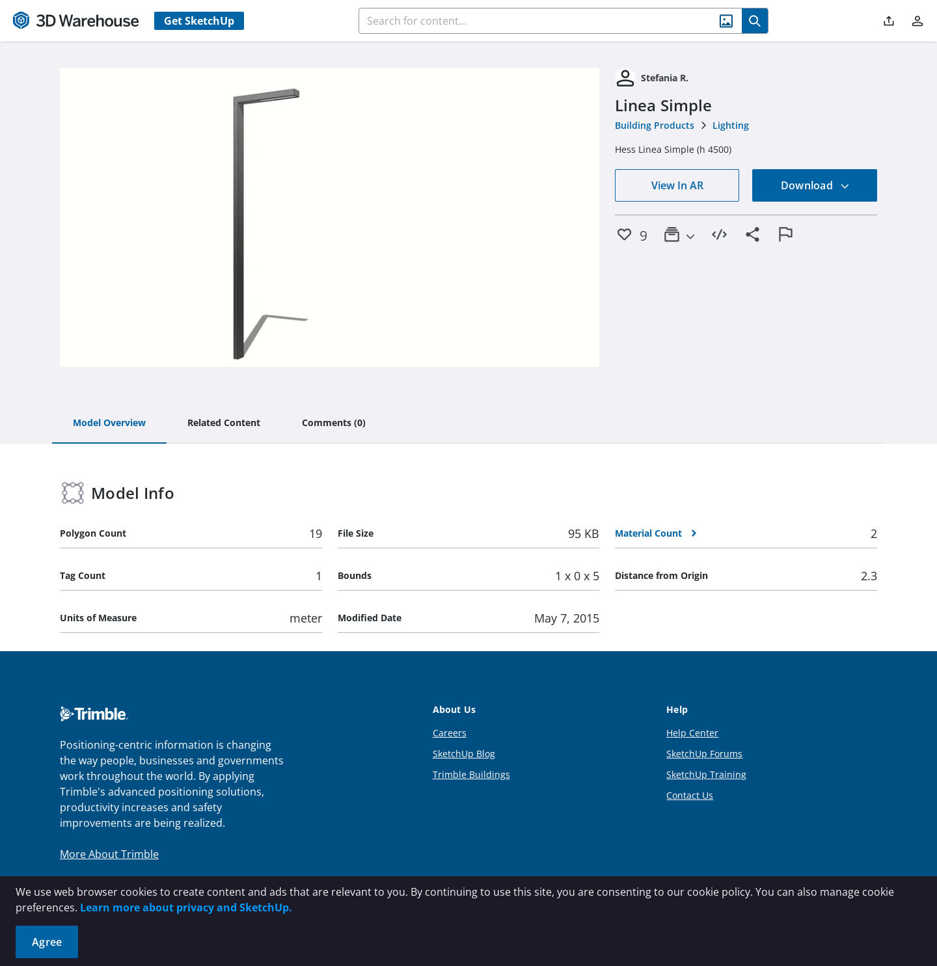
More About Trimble (109, 854)
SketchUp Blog (464, 753)
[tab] (109, 423)
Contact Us (689, 795)
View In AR (677, 185)
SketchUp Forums (704, 753)
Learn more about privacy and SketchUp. (186, 907)
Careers (450, 733)
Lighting (731, 125)
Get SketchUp (199, 21)
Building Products (654, 125)
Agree (47, 942)
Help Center (692, 733)
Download (815, 185)
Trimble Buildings (471, 774)
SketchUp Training (706, 774)
